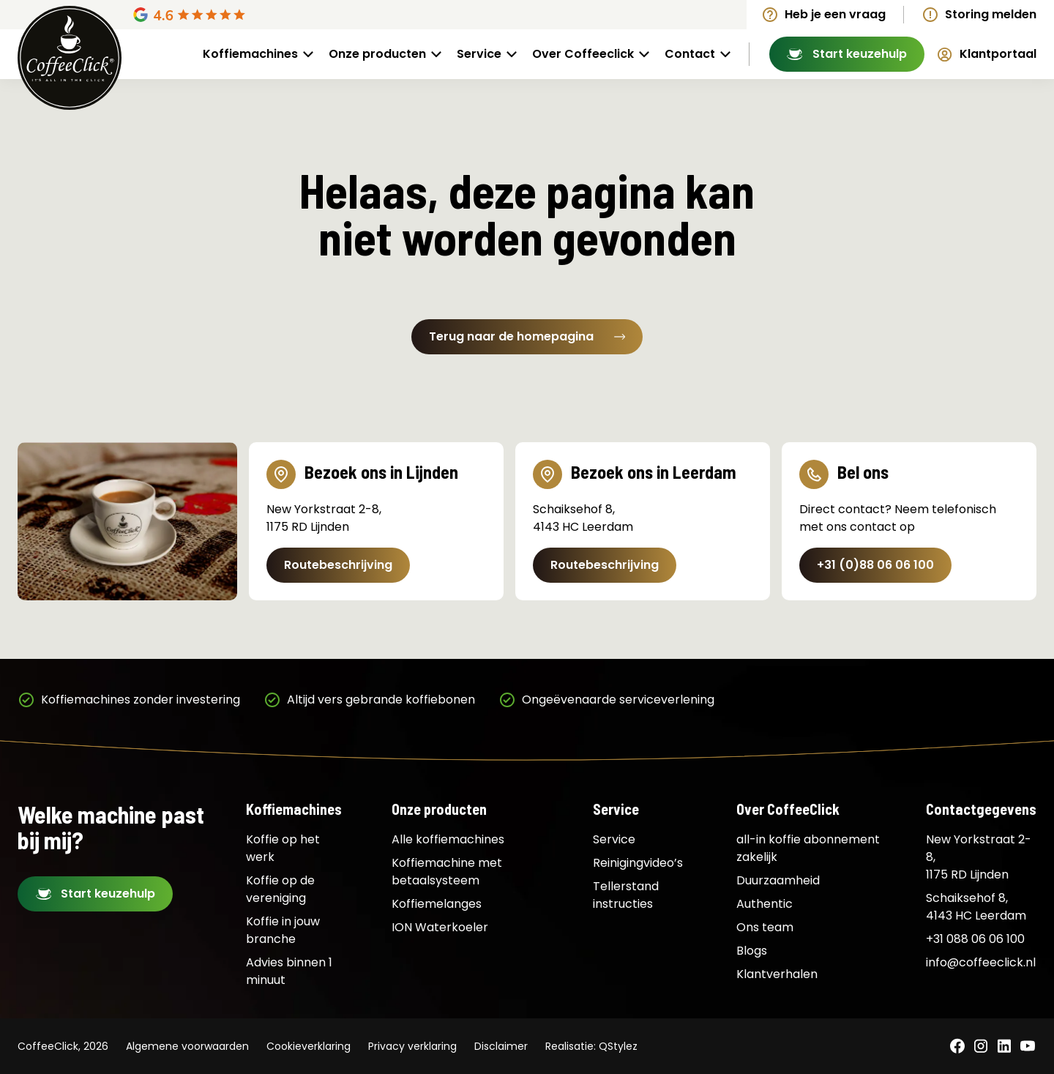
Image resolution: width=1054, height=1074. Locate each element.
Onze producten (377, 53)
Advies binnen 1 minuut (289, 971)
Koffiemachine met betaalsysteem (447, 871)
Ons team (764, 927)
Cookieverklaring (308, 1046)
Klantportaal (998, 53)
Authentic (764, 903)
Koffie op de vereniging (280, 889)
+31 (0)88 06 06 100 (875, 564)
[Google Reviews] (245, 14)
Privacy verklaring (412, 1046)
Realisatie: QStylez (591, 1046)
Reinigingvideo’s (638, 862)
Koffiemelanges (437, 903)
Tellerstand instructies (626, 895)
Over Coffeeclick (583, 53)
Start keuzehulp (859, 53)
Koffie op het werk (283, 848)
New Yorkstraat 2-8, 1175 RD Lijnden (978, 857)
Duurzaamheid (778, 880)
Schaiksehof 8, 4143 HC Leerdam (976, 907)
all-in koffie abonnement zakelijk (808, 848)
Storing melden (990, 14)
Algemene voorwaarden (187, 1046)
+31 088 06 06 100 (975, 939)
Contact (690, 53)
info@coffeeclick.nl (981, 962)
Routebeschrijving (338, 564)
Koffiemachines (250, 53)
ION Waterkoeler (440, 927)
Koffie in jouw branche (283, 930)
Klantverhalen (777, 974)
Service (479, 53)
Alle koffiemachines (448, 839)
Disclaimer (501, 1046)
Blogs (751, 950)
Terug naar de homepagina (527, 336)
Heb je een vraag (835, 14)
